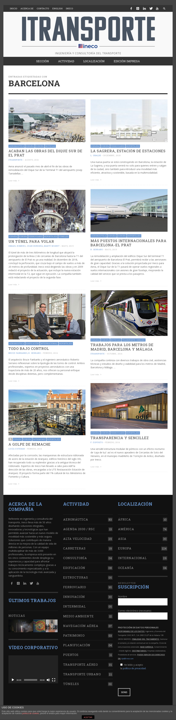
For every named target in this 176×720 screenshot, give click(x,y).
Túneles (63, 235)
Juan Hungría (35, 245)
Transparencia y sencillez (120, 436)
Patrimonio (39, 438)
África (124, 518)
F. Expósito (97, 441)
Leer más (14, 180)
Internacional (49, 342)
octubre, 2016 (114, 352)
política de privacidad (134, 667)
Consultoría (75, 557)
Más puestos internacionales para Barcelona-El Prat (129, 242)
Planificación (76, 644)
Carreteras (74, 547)
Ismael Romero (17, 245)
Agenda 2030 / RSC (79, 528)
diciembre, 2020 (112, 155)
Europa (40, 146)
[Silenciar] (48, 678)
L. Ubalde (96, 155)
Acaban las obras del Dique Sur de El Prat (45, 153)
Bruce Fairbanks (17, 352)
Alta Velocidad (77, 537)
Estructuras (75, 576)
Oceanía (126, 567)
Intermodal (74, 605)
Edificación (32, 342)
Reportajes (132, 146)
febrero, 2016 (50, 352)
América (126, 528)
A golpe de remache (29, 443)
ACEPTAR (88, 717)
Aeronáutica (16, 146)
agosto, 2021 (32, 160)
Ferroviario (118, 146)
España (30, 146)
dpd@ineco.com (127, 657)
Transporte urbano (133, 339)
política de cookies (30, 713)
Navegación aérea (80, 625)
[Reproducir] (13, 678)
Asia (122, 537)
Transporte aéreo (80, 663)
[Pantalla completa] (53, 678)
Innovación (74, 596)
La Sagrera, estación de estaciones (128, 151)
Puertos (71, 654)
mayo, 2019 (111, 249)
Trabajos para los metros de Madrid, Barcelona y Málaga (122, 345)
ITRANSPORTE (15, 160)
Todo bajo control (28, 347)
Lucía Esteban (16, 447)
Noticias (50, 146)
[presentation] (143, 678)
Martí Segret (52, 245)
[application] (33, 668)
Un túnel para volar (31, 240)
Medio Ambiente (78, 615)
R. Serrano (97, 249)
